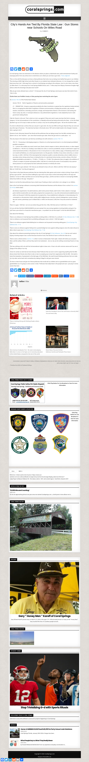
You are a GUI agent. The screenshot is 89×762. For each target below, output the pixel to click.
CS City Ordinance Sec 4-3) (57, 233)
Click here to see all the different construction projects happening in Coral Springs (32, 718)
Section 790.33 (16, 99)
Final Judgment (65, 75)
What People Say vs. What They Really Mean (37, 740)
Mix (72, 276)
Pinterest (38, 276)
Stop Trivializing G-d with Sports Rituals (44, 707)
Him (27, 281)
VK (60, 276)
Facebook (30, 276)
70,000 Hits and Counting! (19, 490)
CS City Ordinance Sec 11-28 (70, 217)
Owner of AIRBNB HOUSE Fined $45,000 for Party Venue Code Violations (46, 729)
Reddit (54, 276)
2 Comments (45, 31)
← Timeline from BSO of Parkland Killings (20, 365)
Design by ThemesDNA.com (44, 756)
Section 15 (30, 239)
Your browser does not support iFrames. (62, 391)
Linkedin (47, 276)
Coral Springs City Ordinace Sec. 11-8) (34, 230)
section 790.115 (58, 139)
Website (44, 290)
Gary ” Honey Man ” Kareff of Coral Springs (44, 616)
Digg (66, 276)
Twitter (22, 276)
